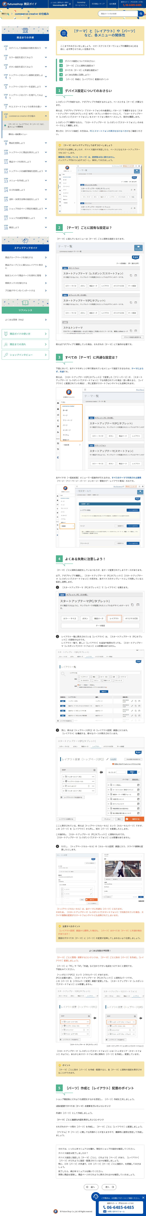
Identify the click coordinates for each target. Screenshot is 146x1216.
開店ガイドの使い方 (20, 333)
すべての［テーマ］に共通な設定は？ (82, 70)
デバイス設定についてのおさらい (80, 61)
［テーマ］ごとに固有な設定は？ (80, 65)
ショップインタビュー (21, 354)
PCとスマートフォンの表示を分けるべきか (109, 131)
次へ (107, 1187)
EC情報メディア (98, 4)
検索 (141, 13)
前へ (93, 1187)
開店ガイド (5, 13)
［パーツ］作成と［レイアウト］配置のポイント (87, 79)
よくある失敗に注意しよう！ (78, 74)
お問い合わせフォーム (116, 1211)
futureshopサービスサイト (81, 3)
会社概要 (112, 4)
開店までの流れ (18, 344)
